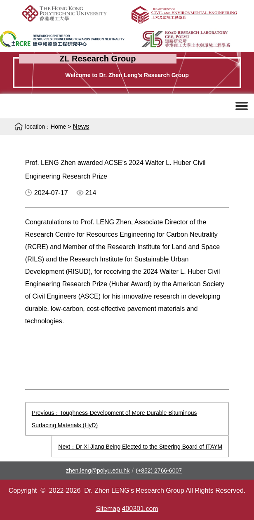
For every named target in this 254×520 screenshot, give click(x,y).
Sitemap (108, 508)
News (81, 126)
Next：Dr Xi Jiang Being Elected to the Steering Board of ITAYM (140, 446)
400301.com (140, 508)
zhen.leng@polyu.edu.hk (97, 470)
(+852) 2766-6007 (159, 470)
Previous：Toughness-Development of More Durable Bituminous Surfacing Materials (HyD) (114, 418)
